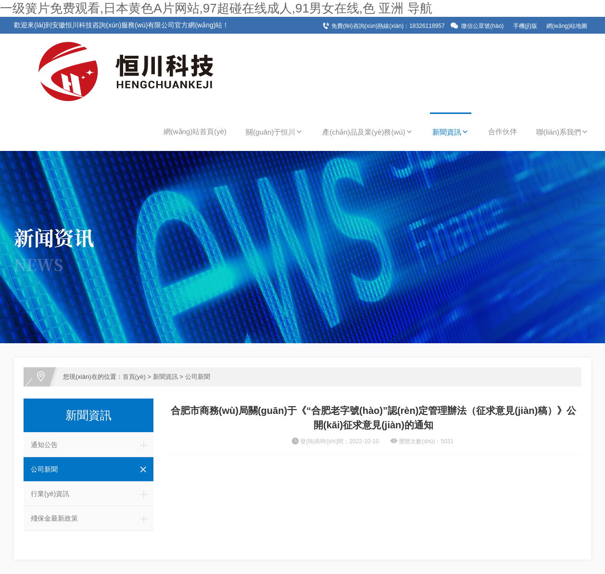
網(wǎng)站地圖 (566, 26)
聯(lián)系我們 (562, 132)
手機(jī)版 (525, 26)
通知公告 (92, 445)
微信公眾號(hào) (482, 26)
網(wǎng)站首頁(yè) (195, 131)
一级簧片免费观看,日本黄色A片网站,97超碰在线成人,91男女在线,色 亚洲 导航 (216, 8)
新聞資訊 (450, 132)
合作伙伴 (502, 131)
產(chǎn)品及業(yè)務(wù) (367, 132)
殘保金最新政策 (92, 518)
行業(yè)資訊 (92, 494)
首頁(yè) (134, 376)
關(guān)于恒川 (274, 132)
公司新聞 (197, 376)
